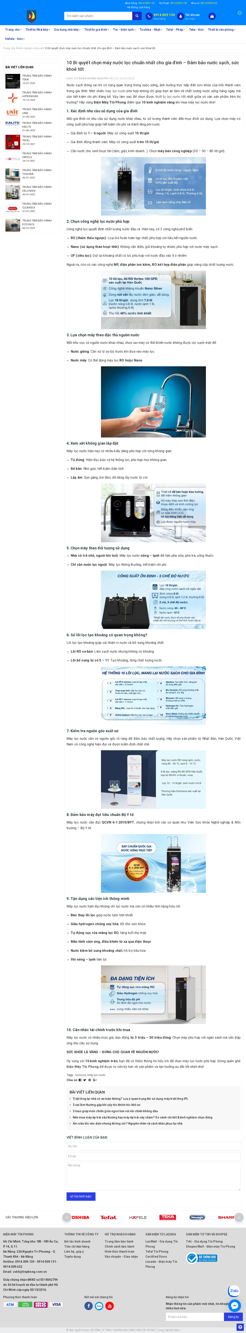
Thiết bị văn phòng (222, 29)
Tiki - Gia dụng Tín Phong (204, 1241)
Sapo (177, 1330)
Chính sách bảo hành (119, 1246)
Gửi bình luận (81, 1196)
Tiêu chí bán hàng (76, 1246)
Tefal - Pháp (175, 29)
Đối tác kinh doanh (77, 1241)
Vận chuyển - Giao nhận (121, 1256)
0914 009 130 (164, 15)
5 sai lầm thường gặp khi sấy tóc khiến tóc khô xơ (105, 1105)
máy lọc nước (115, 91)
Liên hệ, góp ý (74, 1251)
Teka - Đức (196, 29)
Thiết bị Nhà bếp (38, 29)
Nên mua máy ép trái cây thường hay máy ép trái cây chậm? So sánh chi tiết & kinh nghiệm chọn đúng (141, 1118)
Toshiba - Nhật (151, 29)
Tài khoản (192, 15)
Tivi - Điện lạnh (124, 29)
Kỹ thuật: (173, 3)
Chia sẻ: (72, 1080)
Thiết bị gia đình (97, 29)
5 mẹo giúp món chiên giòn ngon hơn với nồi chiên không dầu (114, 1111)
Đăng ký (233, 1317)
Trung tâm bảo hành (119, 1241)
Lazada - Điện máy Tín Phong (161, 1264)
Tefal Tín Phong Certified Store (157, 1254)
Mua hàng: (140, 3)
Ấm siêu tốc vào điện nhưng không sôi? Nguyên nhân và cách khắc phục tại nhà (126, 1124)
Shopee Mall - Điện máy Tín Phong (210, 1246)
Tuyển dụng (72, 1256)
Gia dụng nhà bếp (67, 29)
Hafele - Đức (15, 39)
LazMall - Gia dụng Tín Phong (161, 1244)
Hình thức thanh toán (119, 1251)
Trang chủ (13, 29)
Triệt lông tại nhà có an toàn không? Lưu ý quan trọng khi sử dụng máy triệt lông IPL (129, 1099)
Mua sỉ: (204, 3)
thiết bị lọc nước (167, 97)
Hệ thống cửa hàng (138, 7)
